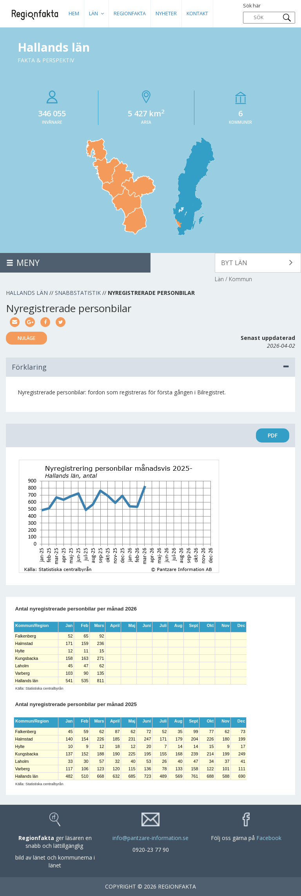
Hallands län (27, 292)
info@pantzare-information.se (150, 838)
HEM (74, 13)
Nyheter (166, 13)
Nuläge (26, 338)
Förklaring (150, 367)
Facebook (268, 838)
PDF (272, 435)
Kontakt (197, 13)
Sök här (269, 12)
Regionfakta (130, 13)
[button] (258, 263)
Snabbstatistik (78, 292)
